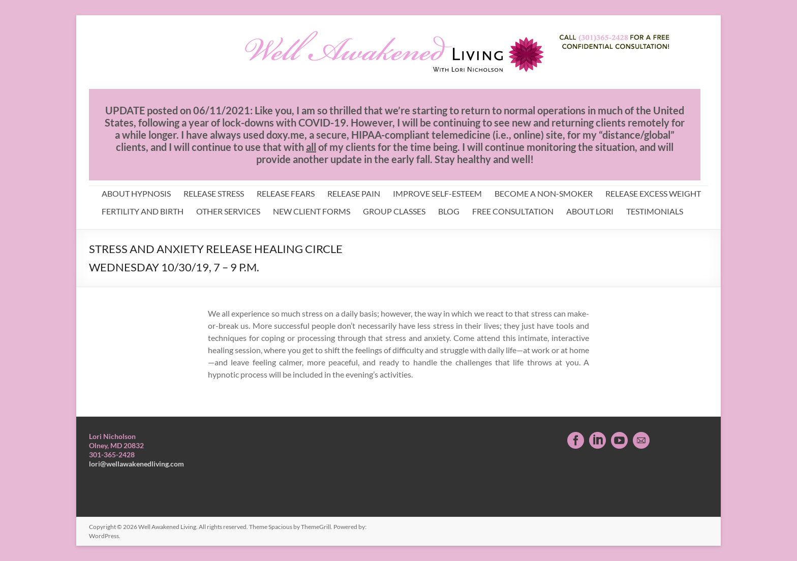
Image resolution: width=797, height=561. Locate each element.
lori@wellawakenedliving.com (136, 463)
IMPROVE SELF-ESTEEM (437, 193)
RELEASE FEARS (286, 193)
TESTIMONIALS (654, 211)
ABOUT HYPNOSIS (136, 193)
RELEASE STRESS (213, 193)
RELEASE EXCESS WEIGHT (653, 193)
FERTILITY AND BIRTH (142, 211)
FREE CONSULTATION (513, 211)
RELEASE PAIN (353, 193)
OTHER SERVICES (228, 211)
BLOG (448, 211)
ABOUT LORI (590, 211)
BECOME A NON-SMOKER (544, 193)
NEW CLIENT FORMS (311, 211)
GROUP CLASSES (394, 211)
